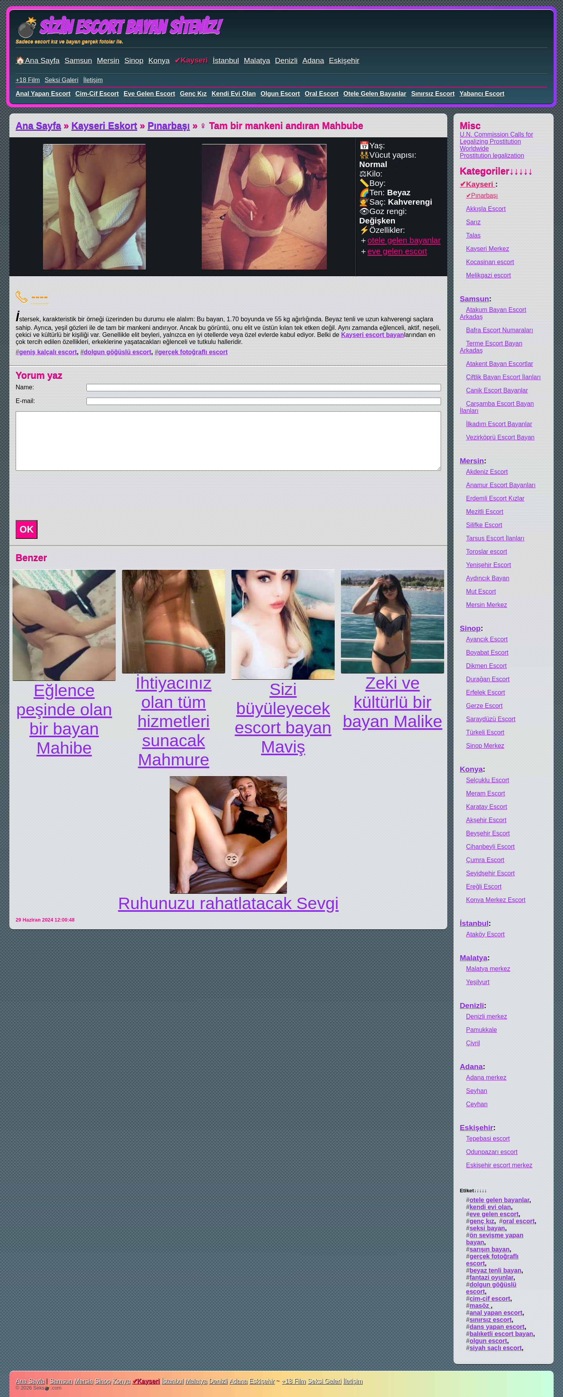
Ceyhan (477, 1104)
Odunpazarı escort (492, 1152)
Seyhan (476, 1090)
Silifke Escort (484, 525)
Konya (158, 60)
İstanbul (226, 60)
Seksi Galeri (61, 80)
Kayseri (194, 60)
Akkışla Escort (486, 208)
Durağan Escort (487, 679)
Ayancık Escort (486, 639)
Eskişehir (344, 60)
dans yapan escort (497, 1326)
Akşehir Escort (486, 820)
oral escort (322, 93)
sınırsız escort (433, 93)
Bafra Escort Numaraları (499, 330)
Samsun (78, 60)
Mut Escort (481, 591)
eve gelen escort (149, 93)
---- (39, 296)
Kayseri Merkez (487, 248)
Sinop (133, 60)
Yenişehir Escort (488, 565)
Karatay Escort (486, 806)
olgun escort (280, 93)
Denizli (286, 60)
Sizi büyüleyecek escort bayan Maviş (283, 718)
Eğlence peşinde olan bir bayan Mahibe (64, 719)
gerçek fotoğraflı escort (193, 352)
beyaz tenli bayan (496, 1270)
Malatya (257, 60)
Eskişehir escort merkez (499, 1165)
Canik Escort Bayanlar (497, 390)
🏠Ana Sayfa (38, 60)
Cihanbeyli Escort (490, 846)
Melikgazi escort (488, 275)
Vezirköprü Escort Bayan (500, 437)
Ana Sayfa (38, 125)
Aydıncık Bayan (487, 578)
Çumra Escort (485, 860)
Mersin (108, 60)
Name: (25, 387)
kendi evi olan (234, 93)
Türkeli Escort (485, 732)
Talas (473, 235)
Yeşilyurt (477, 982)
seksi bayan (487, 1228)
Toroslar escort (486, 551)
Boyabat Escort (487, 652)
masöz (480, 1305)
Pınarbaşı (169, 125)
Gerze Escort (484, 705)
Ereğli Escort (484, 886)
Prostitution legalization (492, 155)
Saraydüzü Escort (490, 719)
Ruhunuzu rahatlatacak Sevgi (228, 903)
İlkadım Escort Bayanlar (499, 424)
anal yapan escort (43, 93)
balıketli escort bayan (501, 1333)
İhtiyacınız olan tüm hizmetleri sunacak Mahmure (174, 721)
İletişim (93, 80)
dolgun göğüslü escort (117, 352)
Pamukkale (481, 1029)
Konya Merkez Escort (495, 900)
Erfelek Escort (485, 692)
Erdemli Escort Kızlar (495, 498)
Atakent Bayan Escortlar (499, 363)
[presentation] (72, 495)
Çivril (473, 1043)
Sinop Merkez (485, 745)
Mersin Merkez (486, 604)
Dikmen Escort (486, 665)
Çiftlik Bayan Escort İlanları (503, 377)
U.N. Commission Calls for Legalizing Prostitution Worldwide (496, 141)
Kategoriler (496, 171)
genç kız (193, 93)
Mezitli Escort (484, 511)
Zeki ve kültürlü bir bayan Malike (392, 702)
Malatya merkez (488, 968)
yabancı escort (481, 93)
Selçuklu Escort (487, 780)
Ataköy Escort (485, 934)
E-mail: (25, 401)
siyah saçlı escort (496, 1348)
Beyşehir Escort (488, 833)
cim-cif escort (97, 93)
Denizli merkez (486, 1016)
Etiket (473, 1191)
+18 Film (28, 80)
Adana (313, 60)
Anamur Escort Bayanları (501, 485)
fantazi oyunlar (491, 1277)
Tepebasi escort (488, 1138)
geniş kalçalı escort (48, 352)
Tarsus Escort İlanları (495, 538)
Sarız (473, 222)
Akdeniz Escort (487, 471)
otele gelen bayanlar (374, 93)
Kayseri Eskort (104, 125)
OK (27, 529)
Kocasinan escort (490, 262)
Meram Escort (485, 793)
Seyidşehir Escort (490, 873)
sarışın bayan (489, 1249)
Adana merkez (486, 1077)
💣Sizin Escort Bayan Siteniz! (118, 27)
